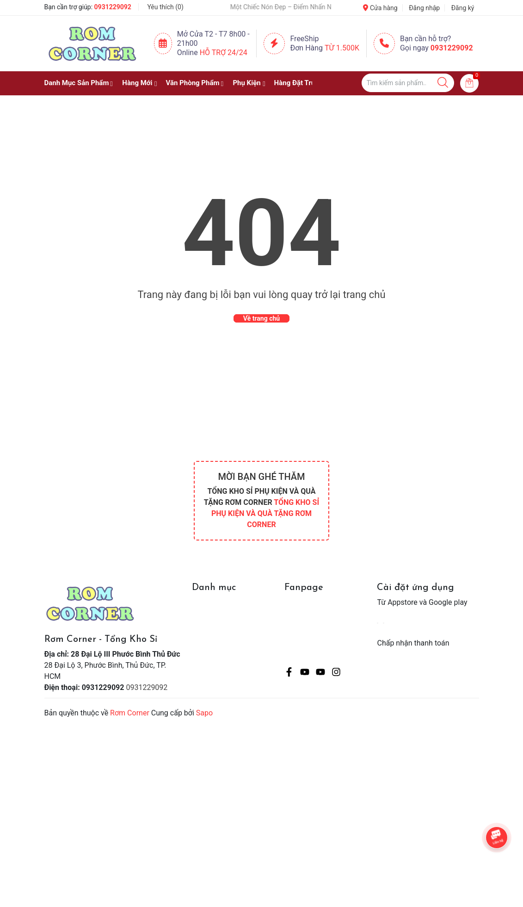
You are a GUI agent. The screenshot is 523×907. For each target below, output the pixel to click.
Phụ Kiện (246, 83)
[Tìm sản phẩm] (408, 83)
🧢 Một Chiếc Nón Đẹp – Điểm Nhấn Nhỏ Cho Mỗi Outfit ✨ (296, 7)
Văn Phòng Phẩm (192, 83)
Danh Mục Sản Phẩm (76, 83)
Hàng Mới (137, 83)
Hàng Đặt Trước (298, 83)
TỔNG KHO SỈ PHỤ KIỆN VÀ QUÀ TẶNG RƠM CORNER (265, 513)
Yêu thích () (165, 7)
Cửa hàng (380, 8)
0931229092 (112, 7)
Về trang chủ (261, 318)
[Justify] (443, 83)
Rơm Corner (129, 712)
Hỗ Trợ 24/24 (223, 52)
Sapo (204, 712)
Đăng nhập (424, 8)
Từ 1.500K (342, 47)
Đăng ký (462, 8)
